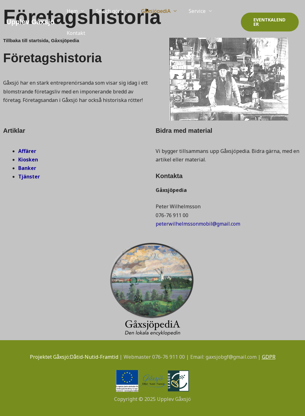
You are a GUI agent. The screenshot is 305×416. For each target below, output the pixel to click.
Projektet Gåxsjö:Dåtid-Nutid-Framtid (74, 356)
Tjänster (29, 176)
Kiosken (28, 159)
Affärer (27, 151)
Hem (71, 11)
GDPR (268, 356)
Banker (27, 168)
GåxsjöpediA (151, 11)
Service (190, 11)
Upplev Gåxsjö (30, 22)
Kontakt (75, 33)
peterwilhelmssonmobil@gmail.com (198, 223)
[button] (269, 22)
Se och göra (106, 11)
